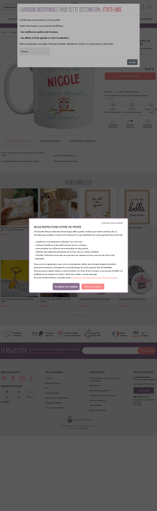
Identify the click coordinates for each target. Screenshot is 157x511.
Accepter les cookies (66, 286)
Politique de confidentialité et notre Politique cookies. (94, 277)
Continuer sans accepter (112, 222)
